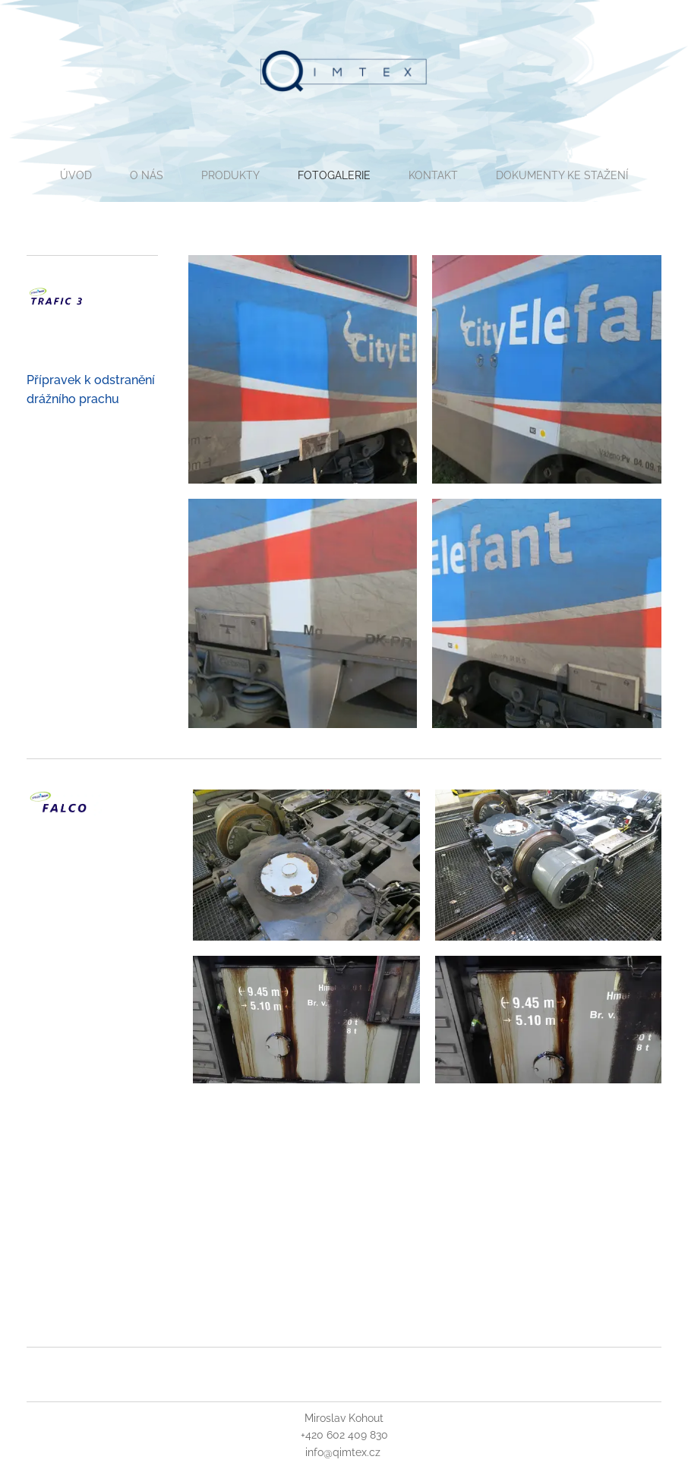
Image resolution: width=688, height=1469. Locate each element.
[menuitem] (115, 175)
